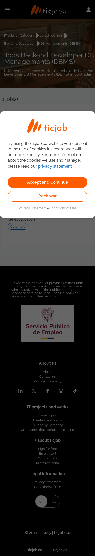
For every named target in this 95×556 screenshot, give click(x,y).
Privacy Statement (32, 208)
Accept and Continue (47, 182)
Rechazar (47, 196)
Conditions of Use (62, 208)
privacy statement (55, 166)
